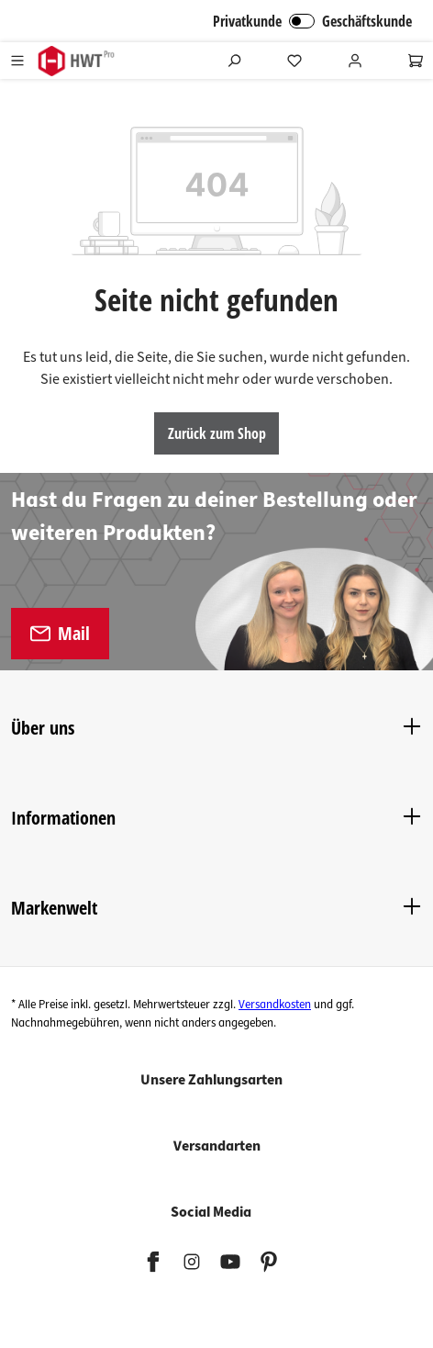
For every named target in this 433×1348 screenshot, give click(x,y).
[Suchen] (233, 60)
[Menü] (17, 60)
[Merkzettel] (294, 60)
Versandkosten (275, 1004)
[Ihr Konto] (355, 60)
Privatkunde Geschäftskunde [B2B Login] (312, 21)
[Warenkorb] (415, 60)
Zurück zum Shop (217, 433)
